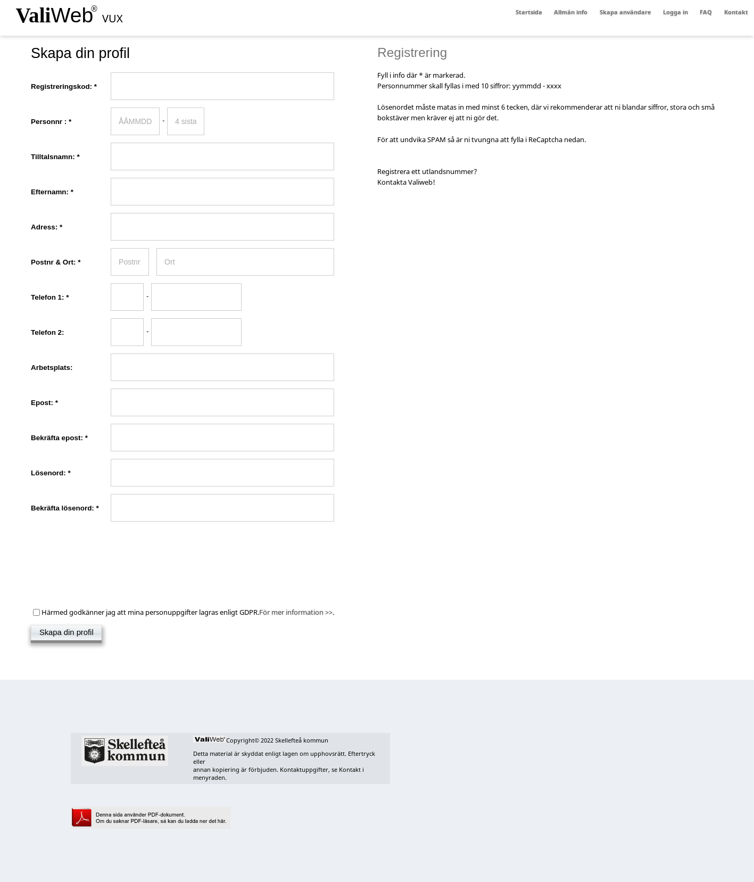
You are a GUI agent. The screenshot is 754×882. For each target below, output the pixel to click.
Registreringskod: (66, 86)
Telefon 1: (59, 297)
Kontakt (736, 12)
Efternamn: (54, 191)
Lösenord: (53, 472)
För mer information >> (296, 612)
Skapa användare (625, 12)
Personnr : (65, 121)
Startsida (529, 12)
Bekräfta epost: (64, 437)
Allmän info (570, 12)
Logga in (675, 12)
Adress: (49, 227)
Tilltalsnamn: (58, 156)
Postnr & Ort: (60, 262)
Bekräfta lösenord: (65, 508)
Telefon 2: (52, 332)
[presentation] (112, 550)
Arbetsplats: (51, 367)
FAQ (706, 12)
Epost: (47, 402)
